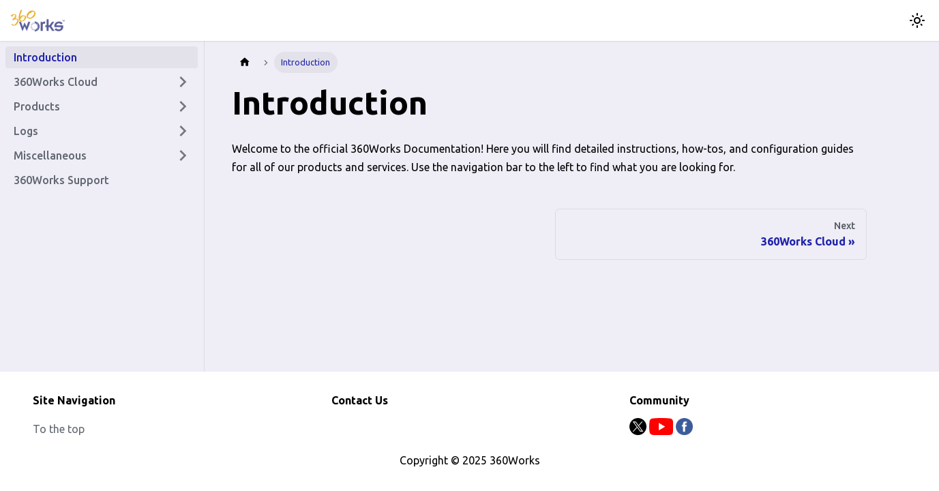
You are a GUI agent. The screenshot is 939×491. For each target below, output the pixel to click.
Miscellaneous (50, 155)
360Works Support (61, 180)
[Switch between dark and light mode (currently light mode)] (917, 20)
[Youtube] (662, 431)
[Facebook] (684, 431)
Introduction (45, 57)
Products (37, 106)
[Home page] (245, 62)
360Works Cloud (56, 82)
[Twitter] (639, 431)
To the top (59, 429)
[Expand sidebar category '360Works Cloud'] (183, 82)
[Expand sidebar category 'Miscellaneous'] (183, 155)
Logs (26, 131)
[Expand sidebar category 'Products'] (183, 106)
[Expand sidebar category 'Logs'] (183, 131)
